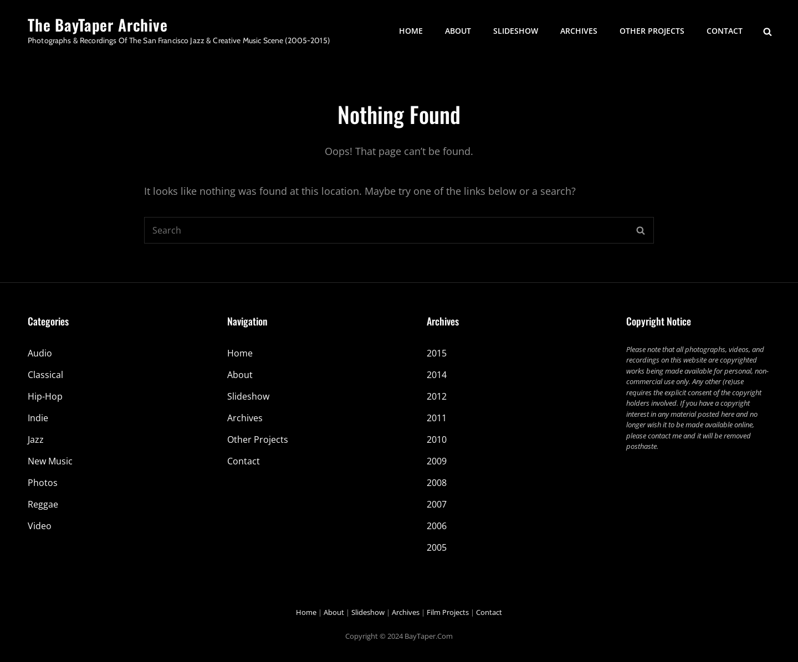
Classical (45, 375)
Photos (43, 483)
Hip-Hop (45, 396)
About (458, 30)
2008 (437, 483)
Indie (38, 418)
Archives (578, 30)
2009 (437, 461)
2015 (437, 353)
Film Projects (448, 612)
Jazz (36, 439)
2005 (437, 547)
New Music (50, 461)
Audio (40, 353)
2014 (437, 375)
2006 (437, 526)
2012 (437, 396)
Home (411, 30)
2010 (437, 439)
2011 (437, 418)
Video (40, 526)
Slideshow (515, 30)
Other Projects (652, 30)
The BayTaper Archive (98, 24)
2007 (437, 504)
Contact (725, 30)
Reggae (43, 504)
